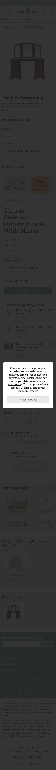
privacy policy (15, 384)
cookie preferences (28, 390)
